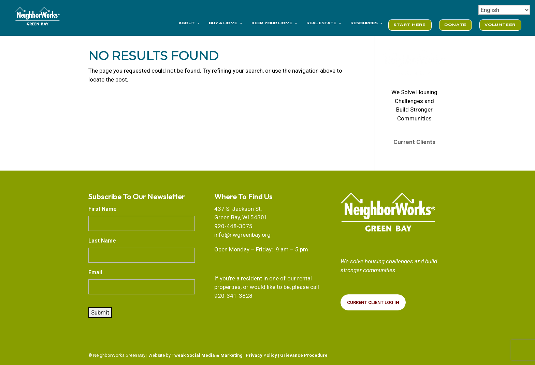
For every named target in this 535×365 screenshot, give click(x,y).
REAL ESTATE (321, 23)
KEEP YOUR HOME (271, 23)
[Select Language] (504, 10)
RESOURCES (363, 23)
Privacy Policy (261, 355)
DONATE (455, 25)
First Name (102, 209)
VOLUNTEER (500, 25)
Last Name (102, 240)
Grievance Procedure (304, 355)
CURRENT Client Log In (373, 302)
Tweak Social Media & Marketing (207, 355)
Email (95, 272)
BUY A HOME (223, 23)
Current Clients (414, 141)
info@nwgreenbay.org (242, 234)
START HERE (409, 25)
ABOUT (186, 23)
